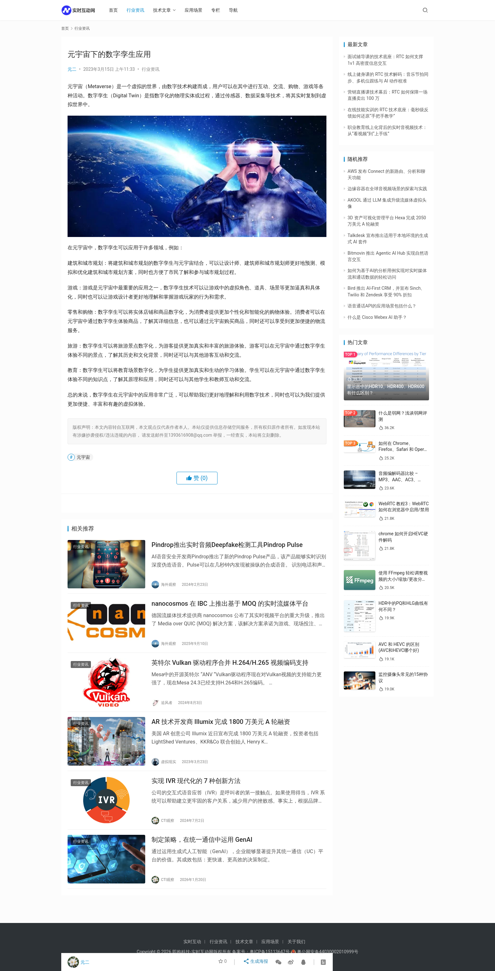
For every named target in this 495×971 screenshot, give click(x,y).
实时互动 (192, 941)
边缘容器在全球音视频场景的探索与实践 (387, 188)
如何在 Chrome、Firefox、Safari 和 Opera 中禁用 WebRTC (402, 449)
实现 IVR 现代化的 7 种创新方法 (196, 792)
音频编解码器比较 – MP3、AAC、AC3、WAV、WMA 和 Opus (399, 479)
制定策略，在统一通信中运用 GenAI (202, 853)
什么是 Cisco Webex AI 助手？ (377, 317)
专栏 (219, 10)
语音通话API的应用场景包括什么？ (382, 305)
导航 (236, 10)
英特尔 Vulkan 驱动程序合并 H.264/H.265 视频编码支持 (230, 669)
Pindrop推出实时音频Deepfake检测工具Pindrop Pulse (227, 546)
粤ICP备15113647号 (270, 951)
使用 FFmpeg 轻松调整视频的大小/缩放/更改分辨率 (403, 579)
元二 (72, 69)
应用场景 (197, 10)
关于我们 (296, 941)
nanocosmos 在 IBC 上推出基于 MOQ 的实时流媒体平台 (230, 607)
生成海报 (256, 962)
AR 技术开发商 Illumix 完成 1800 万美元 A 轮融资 (221, 730)
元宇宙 (83, 457)
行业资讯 (139, 10)
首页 (116, 10)
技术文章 (165, 10)
